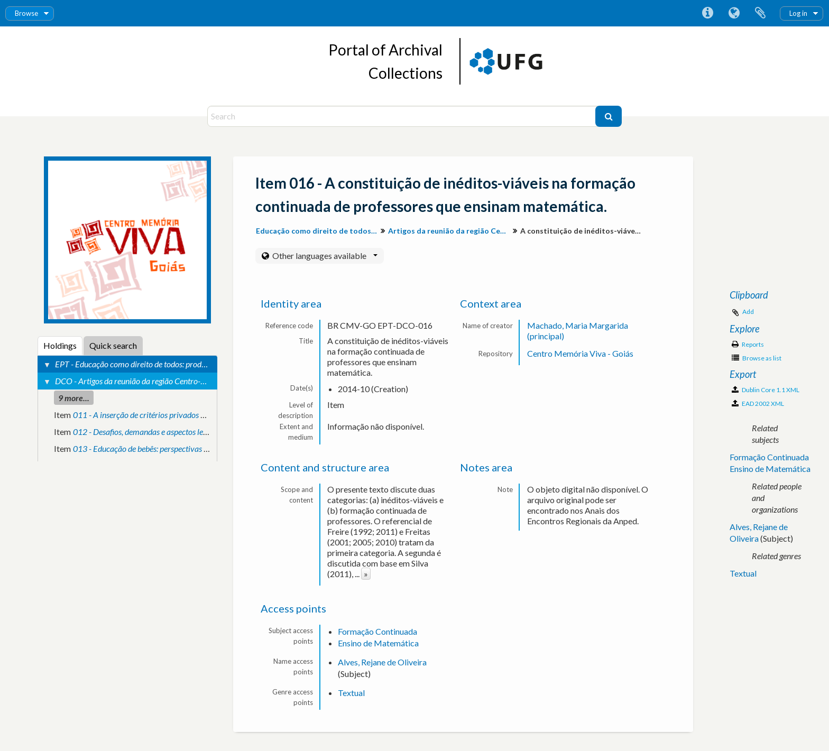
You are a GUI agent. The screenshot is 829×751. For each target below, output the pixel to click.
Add (748, 312)
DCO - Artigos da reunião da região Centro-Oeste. (138, 381)
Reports (748, 344)
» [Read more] (366, 574)
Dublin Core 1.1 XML (765, 390)
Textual (351, 693)
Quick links (707, 13)
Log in (798, 13)
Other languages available (324, 256)
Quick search (113, 345)
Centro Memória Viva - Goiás (580, 353)
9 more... (73, 398)
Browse (26, 13)
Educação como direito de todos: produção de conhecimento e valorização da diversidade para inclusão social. (318, 230)
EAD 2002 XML (758, 403)
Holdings (60, 345)
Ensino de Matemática (378, 643)
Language (734, 13)
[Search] (402, 116)
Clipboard (760, 13)
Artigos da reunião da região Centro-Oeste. (450, 230)
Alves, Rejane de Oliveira (382, 662)
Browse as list (756, 358)
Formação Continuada (377, 631)
